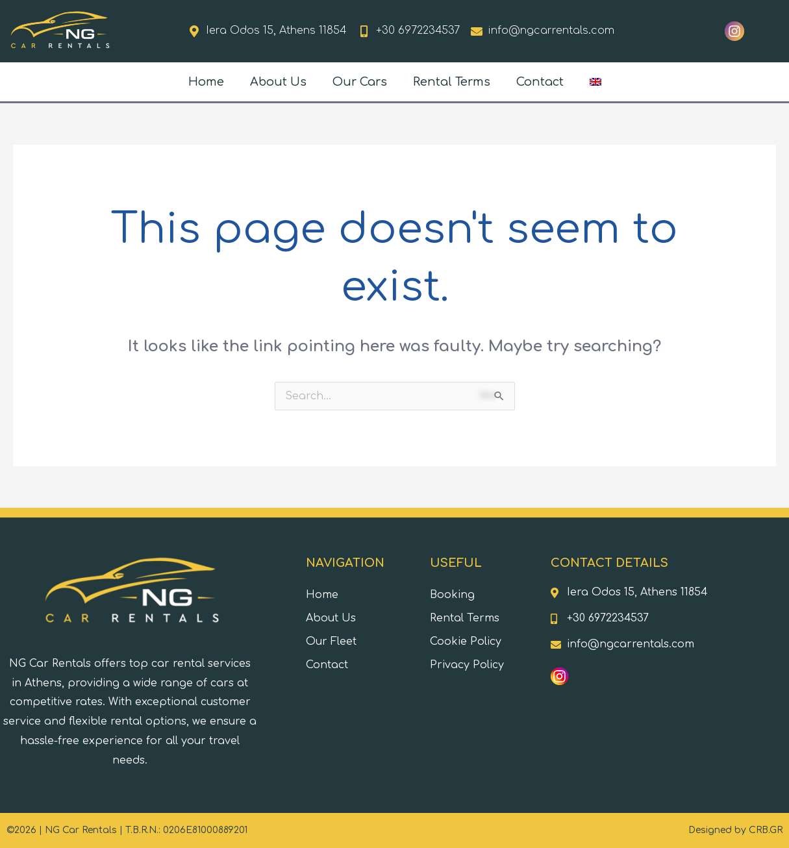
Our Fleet (331, 641)
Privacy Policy (467, 665)
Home (206, 81)
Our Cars (359, 81)
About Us (278, 81)
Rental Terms (451, 81)
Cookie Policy (465, 641)
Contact (540, 81)
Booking (452, 595)
